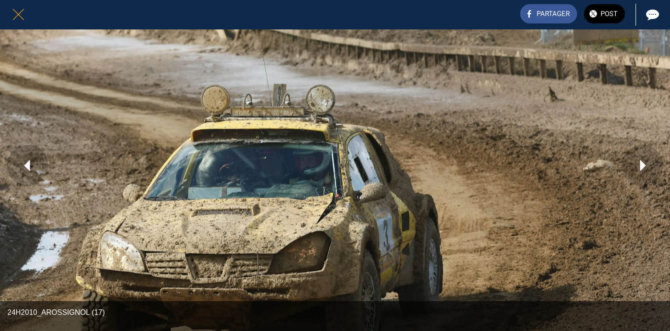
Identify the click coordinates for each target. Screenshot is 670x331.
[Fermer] (18, 14)
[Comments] (652, 15)
